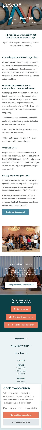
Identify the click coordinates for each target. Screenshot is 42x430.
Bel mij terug (22, 309)
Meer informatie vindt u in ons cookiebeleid (20, 408)
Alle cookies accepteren (21, 415)
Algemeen (19, 338)
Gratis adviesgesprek (16, 212)
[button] (36, 237)
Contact (21, 360)
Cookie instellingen (21, 422)
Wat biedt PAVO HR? (20, 346)
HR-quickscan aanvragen (22, 325)
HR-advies (19, 353)
